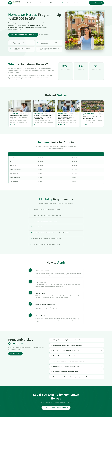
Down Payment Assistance (47, 2)
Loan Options (77, 2)
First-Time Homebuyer (32, 2)
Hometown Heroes (61, 2)
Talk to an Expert (15, 353)
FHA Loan (70, 2)
